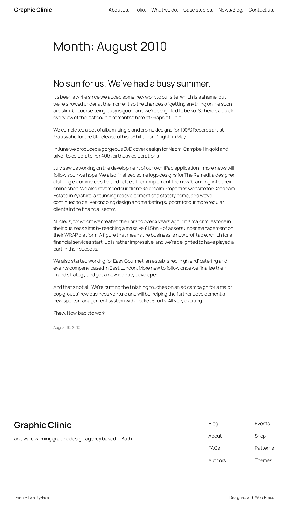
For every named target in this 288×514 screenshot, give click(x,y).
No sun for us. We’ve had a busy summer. (132, 83)
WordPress (264, 497)
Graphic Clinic (33, 10)
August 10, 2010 (66, 327)
